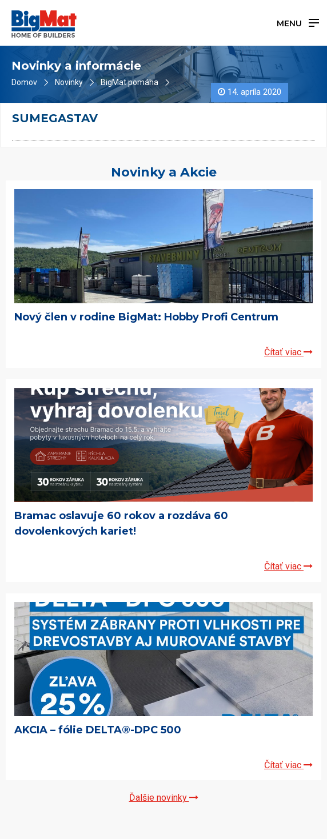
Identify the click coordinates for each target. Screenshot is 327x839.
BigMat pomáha (129, 82)
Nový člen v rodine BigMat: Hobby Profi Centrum (146, 317)
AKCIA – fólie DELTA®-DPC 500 (97, 730)
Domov (24, 82)
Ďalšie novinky (163, 797)
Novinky (69, 82)
